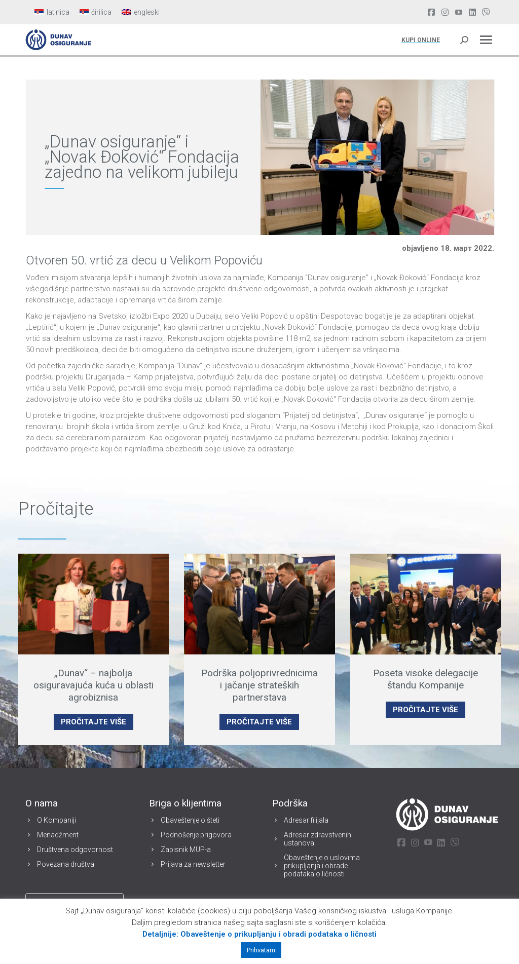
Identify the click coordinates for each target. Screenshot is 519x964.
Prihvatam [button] (261, 950)
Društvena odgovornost (75, 849)
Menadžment (58, 835)
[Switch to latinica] (52, 12)
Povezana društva (65, 864)
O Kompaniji (56, 820)
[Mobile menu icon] (486, 39)
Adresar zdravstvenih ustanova (317, 839)
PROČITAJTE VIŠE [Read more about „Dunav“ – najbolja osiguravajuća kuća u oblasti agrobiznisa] (93, 721)
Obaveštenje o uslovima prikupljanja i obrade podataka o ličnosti (322, 866)
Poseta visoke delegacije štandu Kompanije (425, 679)
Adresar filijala (306, 820)
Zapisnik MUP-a (186, 849)
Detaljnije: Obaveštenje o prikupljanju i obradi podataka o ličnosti (259, 934)
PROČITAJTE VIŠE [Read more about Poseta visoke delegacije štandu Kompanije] (425, 709)
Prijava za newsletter (193, 864)
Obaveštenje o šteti (190, 820)
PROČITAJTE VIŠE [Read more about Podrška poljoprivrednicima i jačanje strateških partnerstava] (259, 721)
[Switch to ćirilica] (96, 12)
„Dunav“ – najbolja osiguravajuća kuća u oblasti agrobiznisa (93, 685)
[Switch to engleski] (141, 12)
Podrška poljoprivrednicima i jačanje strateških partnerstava (259, 685)
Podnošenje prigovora (196, 835)
